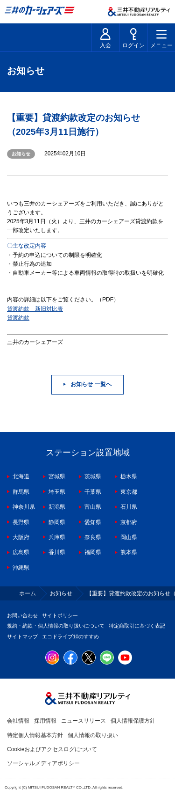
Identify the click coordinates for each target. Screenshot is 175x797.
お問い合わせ (22, 615)
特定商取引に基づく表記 (137, 626)
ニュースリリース (83, 720)
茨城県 (92, 476)
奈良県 (92, 537)
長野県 (21, 522)
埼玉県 (57, 492)
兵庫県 (57, 537)
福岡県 (92, 552)
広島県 (21, 552)
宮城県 (57, 476)
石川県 (128, 507)
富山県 (92, 507)
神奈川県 (24, 507)
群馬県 (21, 492)
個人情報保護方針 (133, 720)
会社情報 (18, 720)
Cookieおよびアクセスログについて (52, 749)
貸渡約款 (18, 317)
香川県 (57, 552)
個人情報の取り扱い (93, 735)
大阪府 (21, 537)
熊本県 (128, 552)
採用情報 (45, 720)
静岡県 (57, 522)
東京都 (128, 492)
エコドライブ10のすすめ (70, 636)
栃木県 (128, 476)
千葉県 (92, 492)
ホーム (27, 593)
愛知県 (92, 522)
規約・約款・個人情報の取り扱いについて (56, 626)
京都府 (128, 522)
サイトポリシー (60, 615)
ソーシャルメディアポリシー (43, 763)
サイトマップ (22, 636)
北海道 (21, 476)
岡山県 (128, 537)
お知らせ (61, 593)
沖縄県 (21, 567)
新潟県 (57, 507)
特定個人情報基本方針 (35, 735)
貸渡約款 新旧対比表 (35, 309)
